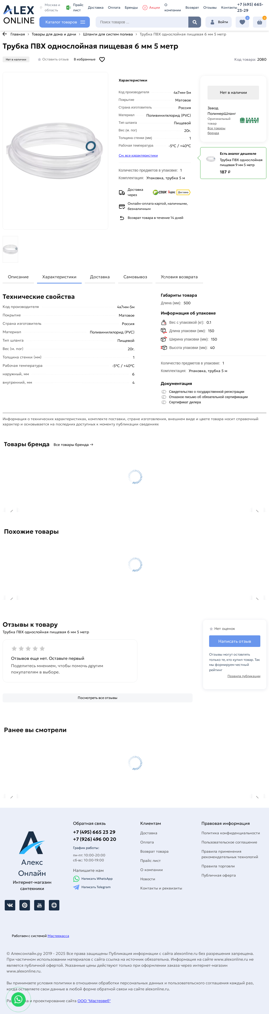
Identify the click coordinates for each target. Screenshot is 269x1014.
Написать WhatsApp (93, 879)
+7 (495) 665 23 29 (94, 832)
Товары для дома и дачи (54, 34)
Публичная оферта (218, 875)
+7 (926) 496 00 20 (94, 839)
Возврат (192, 7)
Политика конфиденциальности (230, 833)
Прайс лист (75, 7)
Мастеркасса (58, 936)
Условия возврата (179, 276)
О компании (172, 7)
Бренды (131, 7)
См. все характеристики (138, 155)
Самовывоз (135, 276)
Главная (18, 34)
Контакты (229, 7)
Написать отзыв (234, 641)
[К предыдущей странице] (5, 34)
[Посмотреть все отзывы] (98, 697)
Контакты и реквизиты (161, 888)
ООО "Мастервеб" (94, 1000)
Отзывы (210, 7)
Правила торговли (218, 866)
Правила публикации (243, 676)
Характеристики (59, 276)
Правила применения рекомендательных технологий (229, 854)
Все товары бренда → (73, 444)
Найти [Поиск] (194, 22)
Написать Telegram (92, 887)
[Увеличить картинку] (55, 151)
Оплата (114, 7)
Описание (18, 276)
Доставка (96, 7)
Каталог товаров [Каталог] (61, 21)
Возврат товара (154, 851)
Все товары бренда (216, 130)
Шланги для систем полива (108, 34)
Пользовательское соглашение (229, 842)
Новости (147, 879)
